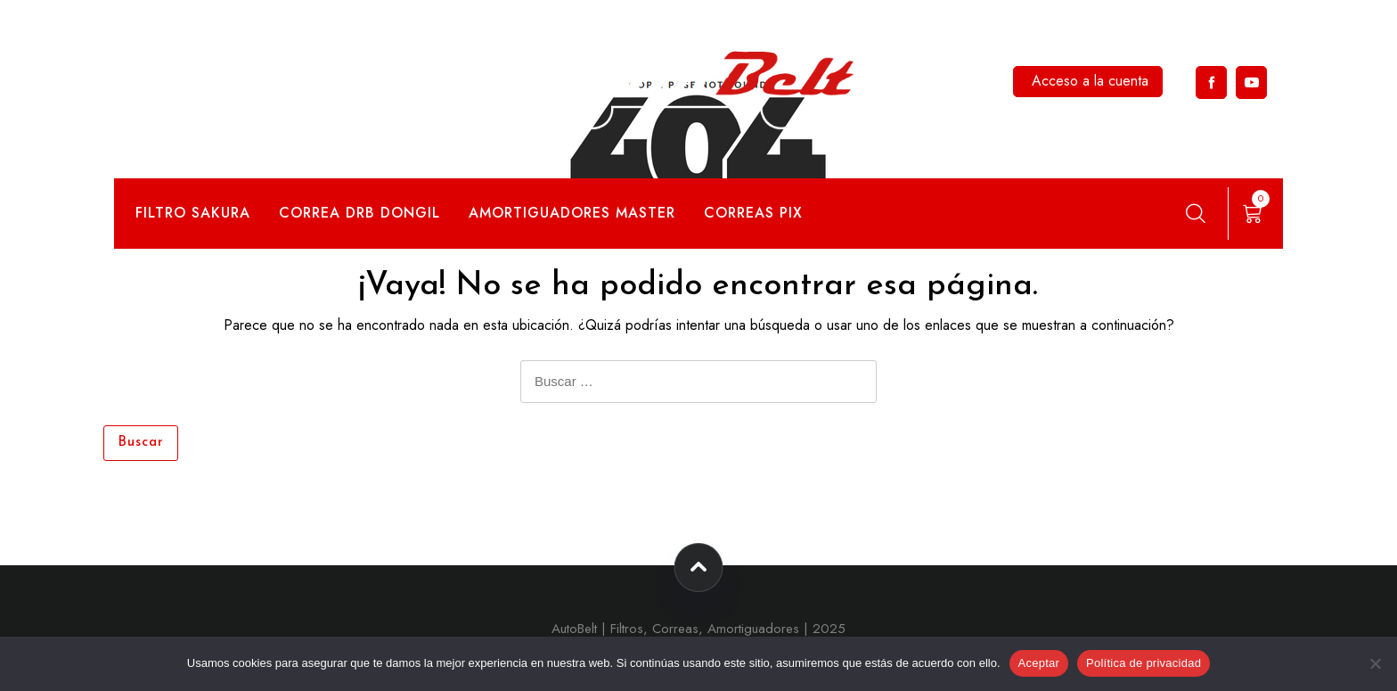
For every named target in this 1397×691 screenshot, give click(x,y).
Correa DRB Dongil (359, 212)
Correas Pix (753, 212)
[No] (1375, 663)
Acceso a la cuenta (1090, 80)
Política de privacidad (1143, 663)
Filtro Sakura (192, 212)
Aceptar (1039, 663)
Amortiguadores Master (572, 212)
